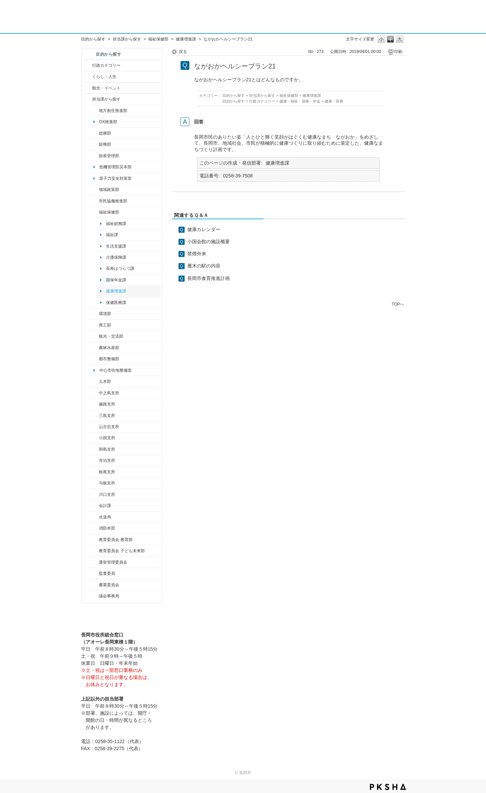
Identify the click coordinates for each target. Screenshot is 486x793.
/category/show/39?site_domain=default (94, 540)
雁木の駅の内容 (203, 265)
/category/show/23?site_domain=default (94, 314)
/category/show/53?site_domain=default (94, 416)
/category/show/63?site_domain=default (94, 460)
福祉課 (112, 234)
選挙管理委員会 (113, 562)
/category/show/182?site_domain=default (94, 359)
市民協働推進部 (113, 201)
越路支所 (107, 404)
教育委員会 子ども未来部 (121, 550)
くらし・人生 (104, 76)
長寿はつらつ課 (120, 268)
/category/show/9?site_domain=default (87, 99)
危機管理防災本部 (115, 167)
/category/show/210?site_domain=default (94, 506)
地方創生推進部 (113, 110)
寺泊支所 (107, 460)
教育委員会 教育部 (115, 539)
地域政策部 (109, 189)
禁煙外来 (196, 253)
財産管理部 (109, 155)
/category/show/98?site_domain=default (94, 427)
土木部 (105, 381)
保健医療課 (116, 302)
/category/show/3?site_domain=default (87, 65)
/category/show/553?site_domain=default (94, 156)
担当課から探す (127, 39)
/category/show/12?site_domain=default (87, 77)
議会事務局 (109, 596)
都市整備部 (109, 359)
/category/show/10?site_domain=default (94, 133)
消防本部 (107, 528)
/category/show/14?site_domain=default (94, 212)
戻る (183, 51)
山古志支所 (109, 426)
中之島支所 (109, 393)
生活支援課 (116, 246)
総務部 (105, 133)
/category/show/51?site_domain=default (94, 551)
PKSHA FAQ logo (388, 787)
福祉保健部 (158, 39)
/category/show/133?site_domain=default (94, 494)
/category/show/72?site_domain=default (94, 144)
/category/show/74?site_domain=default (94, 438)
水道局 (105, 517)
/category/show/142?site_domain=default (94, 404)
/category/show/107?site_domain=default (94, 393)
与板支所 (107, 483)
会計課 (105, 505)
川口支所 (107, 494)
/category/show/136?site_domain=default (94, 483)
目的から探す (93, 39)
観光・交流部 (111, 336)
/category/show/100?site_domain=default (94, 111)
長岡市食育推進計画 (208, 278)
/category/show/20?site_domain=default (94, 336)
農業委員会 (109, 585)
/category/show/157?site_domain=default (94, 596)
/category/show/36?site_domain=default (94, 325)
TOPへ (398, 304)
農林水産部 (109, 347)
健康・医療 (334, 101)
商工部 (105, 325)
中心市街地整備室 (115, 370)
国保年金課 (116, 280)
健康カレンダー (203, 229)
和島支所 (107, 449)
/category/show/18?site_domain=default (87, 88)
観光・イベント (106, 88)
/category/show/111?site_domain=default (94, 562)
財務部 (105, 144)
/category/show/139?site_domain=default (94, 449)
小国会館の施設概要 (208, 241)
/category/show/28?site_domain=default (94, 381)
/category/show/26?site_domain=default (94, 201)
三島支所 (107, 415)
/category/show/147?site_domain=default (94, 517)
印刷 (398, 51)
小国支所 (107, 437)
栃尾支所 (107, 472)
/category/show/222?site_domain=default (94, 585)
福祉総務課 (116, 223)
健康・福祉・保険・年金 (299, 101)
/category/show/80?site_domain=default (94, 472)
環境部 (105, 313)
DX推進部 (108, 121)
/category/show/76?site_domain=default (94, 348)
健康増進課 (186, 39)
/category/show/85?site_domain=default (94, 528)
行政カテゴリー (106, 65)
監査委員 (107, 573)
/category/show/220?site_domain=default (94, 573)
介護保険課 (116, 257)
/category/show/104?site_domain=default (94, 190)
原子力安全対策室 (115, 178)
